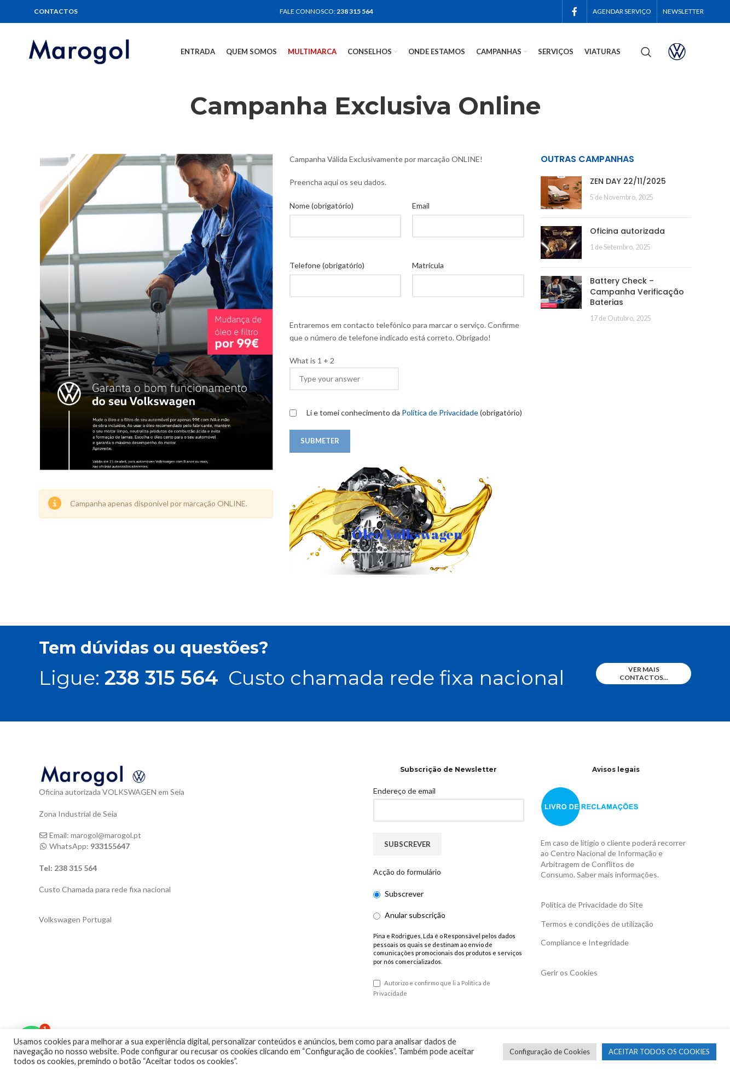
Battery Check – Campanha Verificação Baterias (637, 291)
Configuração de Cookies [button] (549, 1051)
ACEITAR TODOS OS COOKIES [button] (659, 1051)
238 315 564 (355, 11)
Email (421, 205)
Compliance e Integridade (585, 942)
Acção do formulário (407, 871)
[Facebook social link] (574, 11)
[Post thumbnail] (561, 192)
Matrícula (428, 265)
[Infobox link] (686, 51)
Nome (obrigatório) (321, 205)
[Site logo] (93, 50)
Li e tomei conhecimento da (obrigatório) (405, 412)
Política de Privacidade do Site (592, 904)
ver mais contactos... (643, 673)
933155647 (110, 846)
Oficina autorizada (627, 231)
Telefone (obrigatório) (326, 265)
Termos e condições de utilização (597, 923)
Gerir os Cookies (569, 972)
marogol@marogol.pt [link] (106, 835)
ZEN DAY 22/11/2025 (628, 181)
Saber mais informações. (618, 874)
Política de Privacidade (441, 412)
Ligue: (128, 678)
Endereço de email (404, 790)
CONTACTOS (56, 11)
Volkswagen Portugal (75, 919)
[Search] (646, 52)
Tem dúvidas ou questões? (154, 648)
